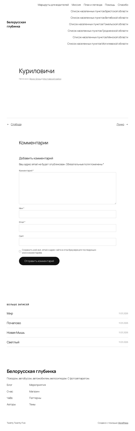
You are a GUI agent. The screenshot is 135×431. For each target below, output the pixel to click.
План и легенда (93, 4)
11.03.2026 (123, 313)
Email (22, 222)
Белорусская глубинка (16, 24)
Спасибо (123, 4)
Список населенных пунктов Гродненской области (98, 30)
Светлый (13, 342)
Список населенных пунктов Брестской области (99, 11)
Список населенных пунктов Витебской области (99, 17)
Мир (10, 313)
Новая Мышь (16, 332)
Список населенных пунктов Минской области (100, 37)
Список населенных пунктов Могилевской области (97, 43)
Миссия (76, 4)
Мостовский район (52, 78)
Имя (21, 208)
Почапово (14, 323)
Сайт (21, 236)
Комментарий (26, 170)
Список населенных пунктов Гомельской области (98, 24)
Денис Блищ (35, 78)
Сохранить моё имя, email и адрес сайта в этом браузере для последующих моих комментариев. (59, 251)
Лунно (120, 124)
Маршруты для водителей (53, 4)
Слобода (16, 124)
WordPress (123, 422)
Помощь (110, 4)
